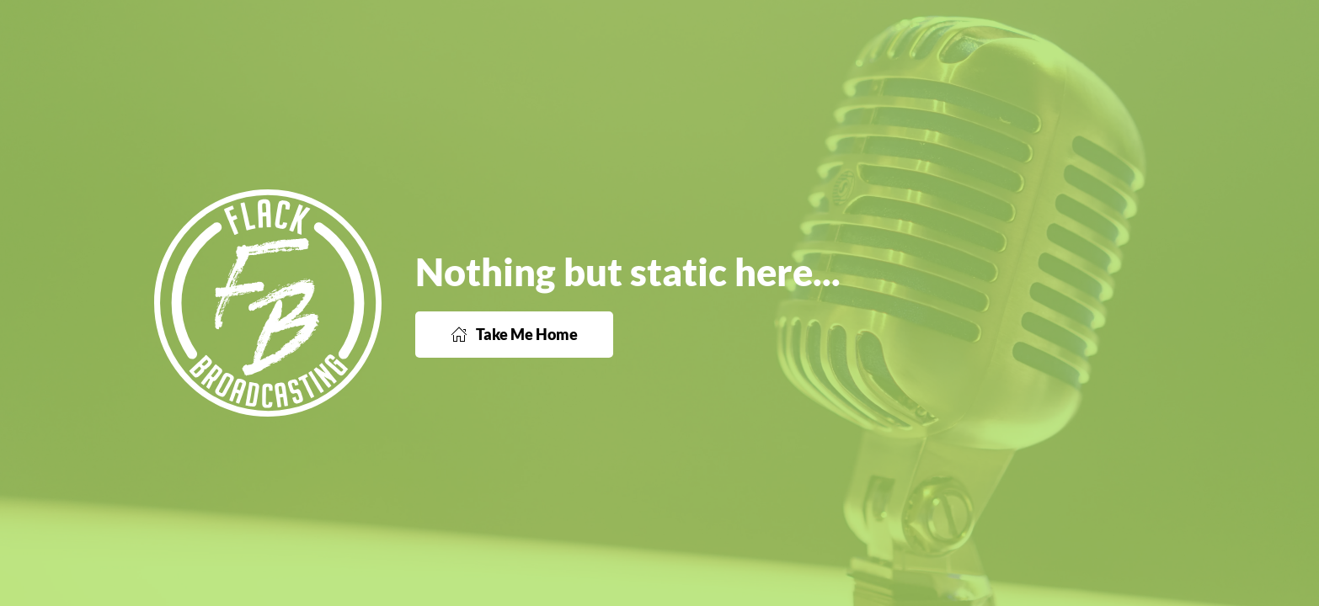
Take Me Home (514, 334)
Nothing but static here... (628, 272)
